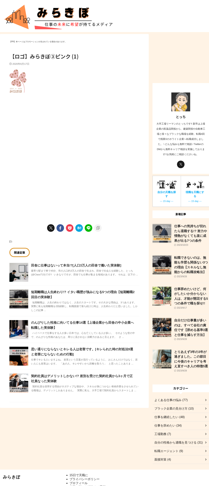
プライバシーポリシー (84, 462)
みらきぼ (11, 460)
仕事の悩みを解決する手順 (87, 470)
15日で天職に (78, 458)
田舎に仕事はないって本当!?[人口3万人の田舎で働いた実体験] (73, 265)
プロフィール (78, 466)
